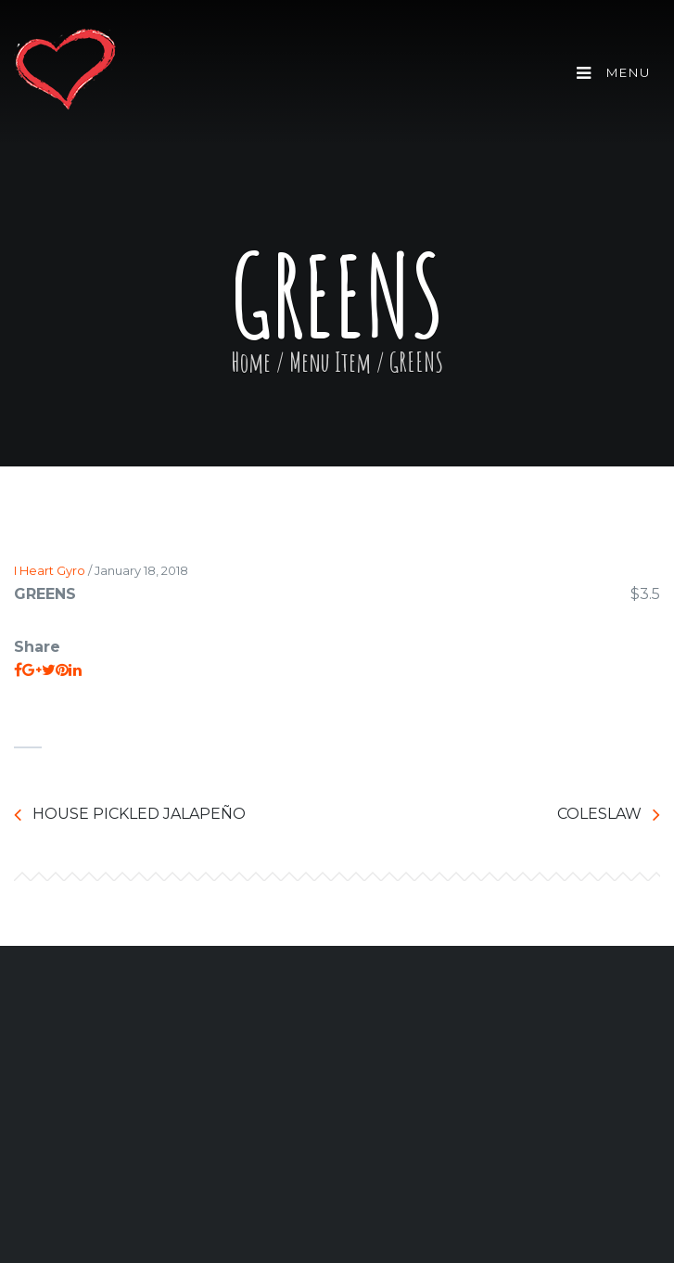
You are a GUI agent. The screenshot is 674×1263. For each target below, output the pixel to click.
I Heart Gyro (49, 570)
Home (251, 362)
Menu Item (330, 362)
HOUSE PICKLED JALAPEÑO (130, 815)
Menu (614, 74)
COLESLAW (608, 815)
